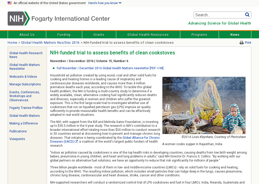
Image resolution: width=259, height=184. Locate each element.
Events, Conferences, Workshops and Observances (24, 96)
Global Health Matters (24, 116)
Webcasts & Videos (23, 76)
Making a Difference (23, 123)
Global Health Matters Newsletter (24, 67)
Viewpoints (17, 139)
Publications (18, 131)
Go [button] (247, 15)
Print (248, 42)
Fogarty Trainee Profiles (26, 108)
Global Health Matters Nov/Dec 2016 (50, 42)
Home (12, 42)
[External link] (76, 141)
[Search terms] (222, 15)
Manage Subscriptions (25, 84)
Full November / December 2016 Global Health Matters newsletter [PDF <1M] (110, 68)
